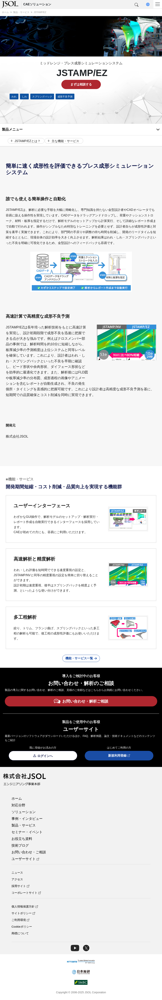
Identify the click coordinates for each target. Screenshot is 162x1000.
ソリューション (24, 813)
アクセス (17, 880)
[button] (136, 5)
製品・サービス (24, 826)
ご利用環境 (20, 920)
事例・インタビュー (27, 820)
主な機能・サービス (65, 141)
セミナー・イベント (27, 833)
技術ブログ (20, 846)
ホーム (17, 799)
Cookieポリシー (22, 927)
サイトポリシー (23, 914)
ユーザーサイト (25, 860)
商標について (20, 934)
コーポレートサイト (26, 893)
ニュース (17, 873)
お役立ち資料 (22, 840)
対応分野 (18, 806)
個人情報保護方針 (25, 907)
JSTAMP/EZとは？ (25, 141)
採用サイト (20, 887)
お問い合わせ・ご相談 (29, 853)
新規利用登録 (119, 756)
